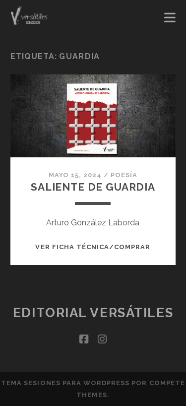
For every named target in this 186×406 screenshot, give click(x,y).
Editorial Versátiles (93, 312)
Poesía (124, 175)
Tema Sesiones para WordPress (65, 383)
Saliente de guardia (93, 187)
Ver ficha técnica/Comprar (92, 247)
